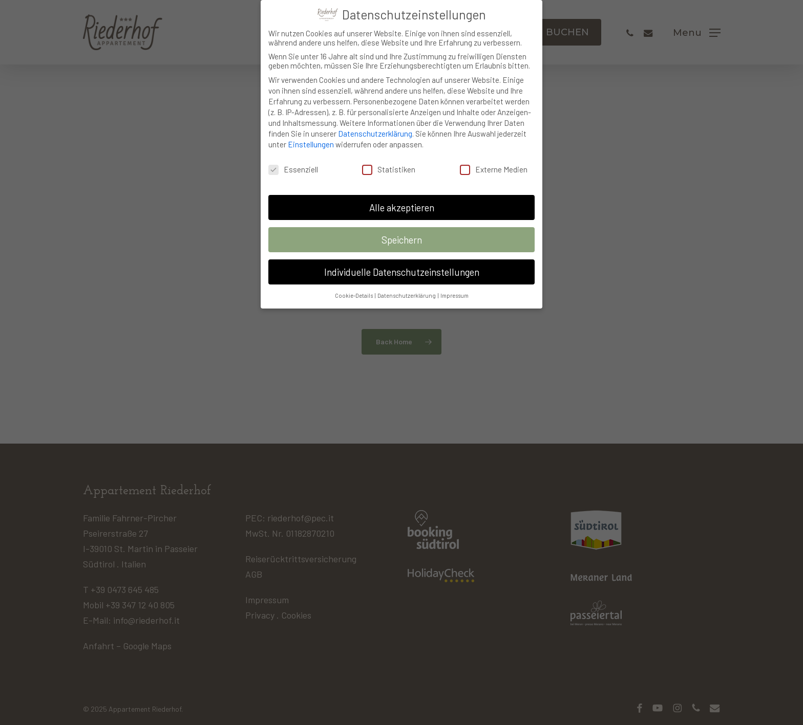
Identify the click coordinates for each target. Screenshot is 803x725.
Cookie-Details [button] (354, 290)
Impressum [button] (454, 290)
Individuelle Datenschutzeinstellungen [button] (401, 267)
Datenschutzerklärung (375, 129)
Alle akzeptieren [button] (401, 202)
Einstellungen (311, 139)
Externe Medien (493, 164)
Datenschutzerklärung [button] (407, 290)
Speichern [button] (402, 234)
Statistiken (388, 164)
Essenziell (293, 164)
